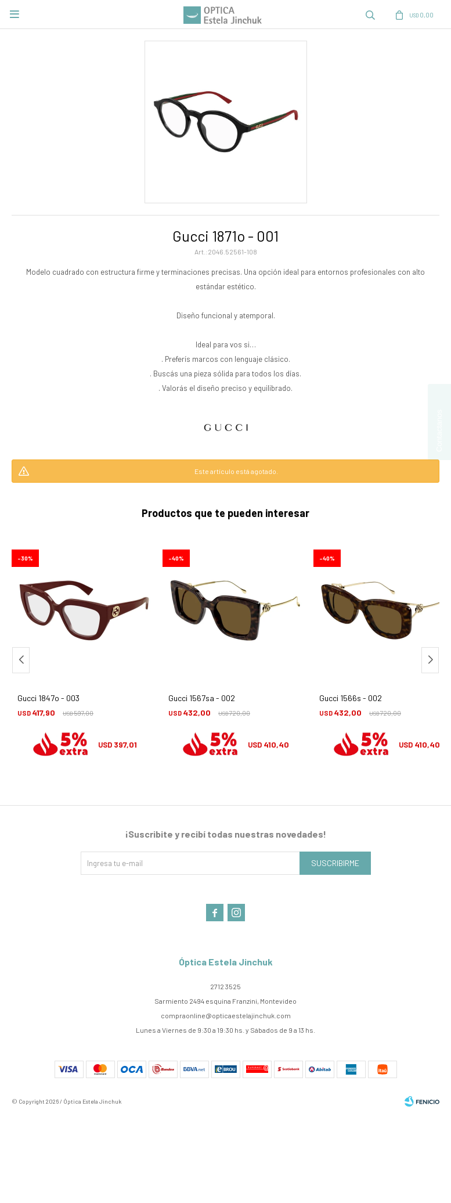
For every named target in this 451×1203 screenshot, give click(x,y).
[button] (430, 660)
